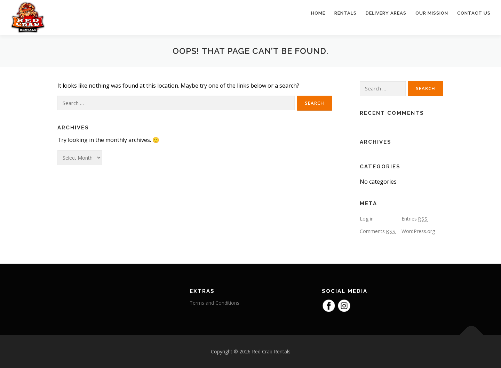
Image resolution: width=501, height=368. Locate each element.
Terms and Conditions (214, 302)
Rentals (345, 13)
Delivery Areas (386, 13)
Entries (414, 218)
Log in (367, 218)
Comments (378, 231)
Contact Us (474, 13)
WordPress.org (418, 231)
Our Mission (431, 13)
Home (318, 13)
